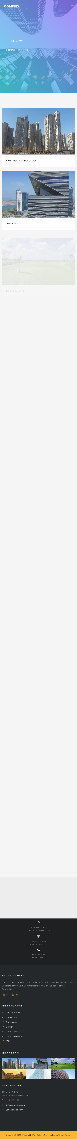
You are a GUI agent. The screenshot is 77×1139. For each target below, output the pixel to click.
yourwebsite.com (12, 1109)
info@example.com (38, 941)
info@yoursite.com (13, 1105)
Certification (10, 1017)
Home (10, 50)
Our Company (11, 1012)
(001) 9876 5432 (39, 957)
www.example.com (38, 944)
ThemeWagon (64, 1135)
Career (7, 1026)
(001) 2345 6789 (39, 954)
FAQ (6, 1041)
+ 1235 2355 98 (10, 1100)
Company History (12, 1036)
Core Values (10, 1031)
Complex (11, 6)
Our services (10, 1022)
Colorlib (40, 1135)
